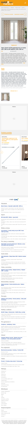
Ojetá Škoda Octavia (5, 384)
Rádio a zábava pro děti (5, 413)
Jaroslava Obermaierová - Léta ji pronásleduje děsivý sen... (12, 251)
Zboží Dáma (3, 375)
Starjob (2, 410)
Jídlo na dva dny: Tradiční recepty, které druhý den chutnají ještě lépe (13, 304)
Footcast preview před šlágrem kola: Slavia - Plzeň (10, 366)
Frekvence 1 (3, 414)
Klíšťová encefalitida (5, 340)
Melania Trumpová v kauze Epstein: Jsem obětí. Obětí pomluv (12, 208)
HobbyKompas (4, 380)
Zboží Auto (3, 383)
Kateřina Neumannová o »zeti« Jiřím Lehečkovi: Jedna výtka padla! (13, 238)
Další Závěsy (4, 136)
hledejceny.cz (3, 371)
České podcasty (4, 411)
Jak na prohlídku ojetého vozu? (7, 378)
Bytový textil (17, 7)
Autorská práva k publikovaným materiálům (10, 421)
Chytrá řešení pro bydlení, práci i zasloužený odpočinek (11, 342)
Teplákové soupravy (4, 400)
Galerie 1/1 (14, 45)
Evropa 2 (2, 416)
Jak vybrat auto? (4, 386)
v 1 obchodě (4, 167)
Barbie (2, 394)
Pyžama (2, 397)
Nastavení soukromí (13, 423)
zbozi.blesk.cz (3, 377)
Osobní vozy (3, 374)
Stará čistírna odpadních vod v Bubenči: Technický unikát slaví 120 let (14, 356)
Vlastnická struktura (21, 423)
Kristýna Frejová (4, 363)
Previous (1, 152)
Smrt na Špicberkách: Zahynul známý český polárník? (11, 212)
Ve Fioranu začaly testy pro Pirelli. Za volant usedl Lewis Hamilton (13, 262)
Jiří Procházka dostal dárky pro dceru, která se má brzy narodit (12, 364)
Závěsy (23, 7)
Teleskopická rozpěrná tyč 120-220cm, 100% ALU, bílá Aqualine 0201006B (10, 139)
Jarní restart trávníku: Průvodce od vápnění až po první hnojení (12, 249)
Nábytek (12, 7)
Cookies (7, 423)
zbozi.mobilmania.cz (5, 7)
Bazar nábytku (3, 405)
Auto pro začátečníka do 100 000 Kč (7, 381)
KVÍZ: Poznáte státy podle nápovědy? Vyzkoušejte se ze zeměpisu (13, 316)
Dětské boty (3, 402)
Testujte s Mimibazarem (5, 391)
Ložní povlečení (4, 403)
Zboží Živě (3, 372)
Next (26, 152)
